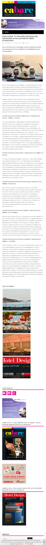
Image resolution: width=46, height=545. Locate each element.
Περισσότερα (19, 544)
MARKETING (26, 43)
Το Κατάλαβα (29, 544)
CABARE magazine (7, 43)
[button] (7, 32)
